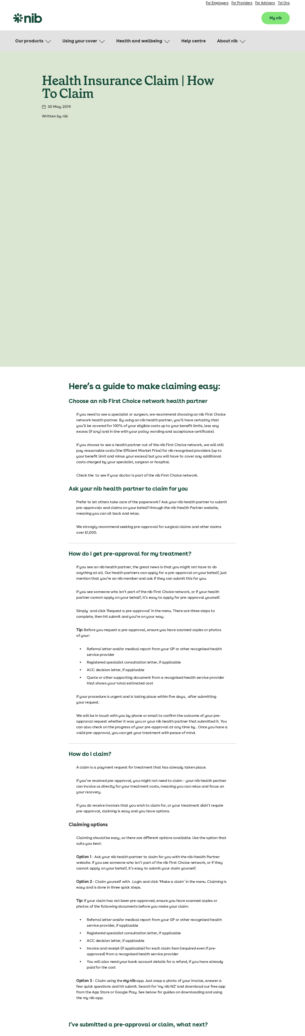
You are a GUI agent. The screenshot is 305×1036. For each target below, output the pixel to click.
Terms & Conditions (253, 1022)
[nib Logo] (28, 18)
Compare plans (246, 953)
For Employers (217, 3)
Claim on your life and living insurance (264, 979)
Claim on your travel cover (255, 988)
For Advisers (265, 3)
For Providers (241, 3)
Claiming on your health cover (258, 961)
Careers (240, 997)
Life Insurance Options (251, 970)
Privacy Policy (284, 1022)
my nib (104, 834)
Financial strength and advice (258, 1005)
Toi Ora (284, 3)
